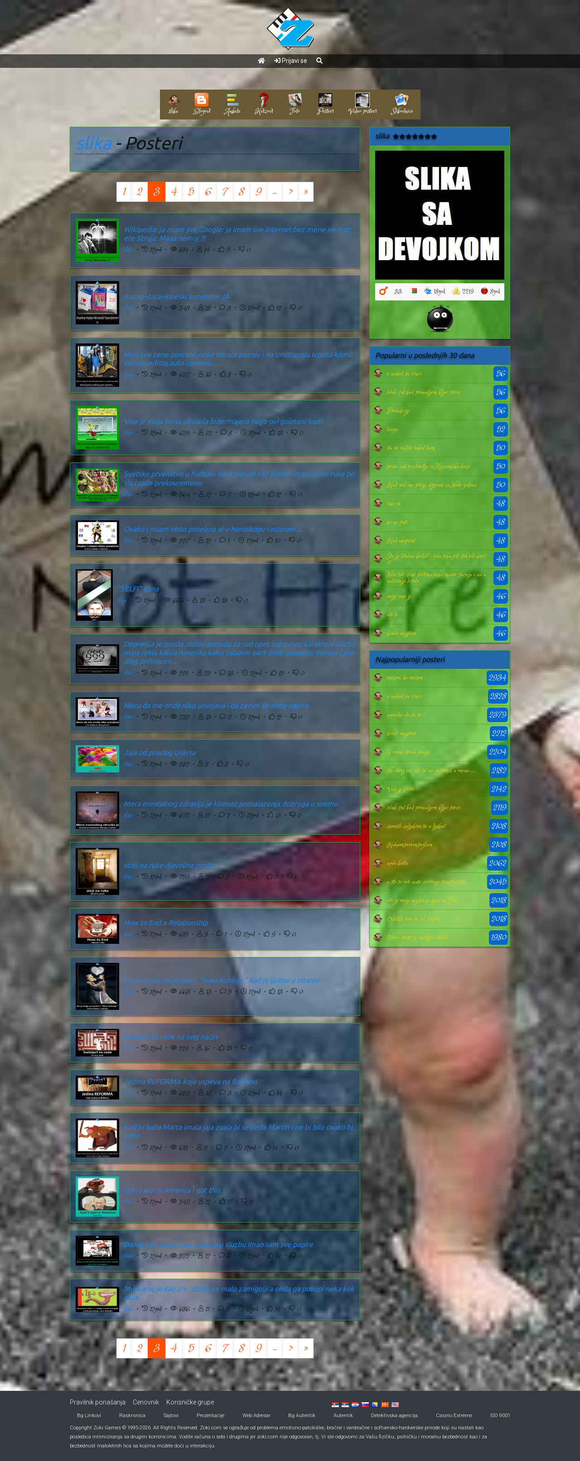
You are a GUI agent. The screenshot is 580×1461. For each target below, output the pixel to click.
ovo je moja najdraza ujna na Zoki (422, 900)
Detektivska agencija (394, 1415)
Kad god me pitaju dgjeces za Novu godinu (431, 485)
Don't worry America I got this (172, 1190)
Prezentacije (210, 1415)
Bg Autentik (301, 1415)
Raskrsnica (132, 1415)
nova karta (397, 863)
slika (93, 142)
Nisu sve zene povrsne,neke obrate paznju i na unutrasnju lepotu (436, 577)
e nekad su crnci (404, 373)
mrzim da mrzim (405, 677)
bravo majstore (401, 633)
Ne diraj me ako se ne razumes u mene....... (431, 770)
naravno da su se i (406, 714)
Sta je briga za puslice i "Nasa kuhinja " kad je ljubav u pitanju (221, 980)
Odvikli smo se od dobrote (414, 918)
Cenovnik (146, 1402)
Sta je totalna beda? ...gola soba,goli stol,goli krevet (436, 559)
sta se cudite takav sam (411, 447)
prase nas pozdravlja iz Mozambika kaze (428, 466)
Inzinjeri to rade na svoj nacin (170, 1037)
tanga (392, 429)
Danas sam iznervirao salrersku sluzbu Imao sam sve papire (218, 1244)
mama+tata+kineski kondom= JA (176, 296)
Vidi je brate (400, 789)
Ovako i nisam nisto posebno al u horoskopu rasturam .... (214, 529)
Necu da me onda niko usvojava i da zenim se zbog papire (216, 705)
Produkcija (398, 410)
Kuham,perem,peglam (409, 844)
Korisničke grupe (190, 1402)
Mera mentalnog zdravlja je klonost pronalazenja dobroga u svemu (231, 804)
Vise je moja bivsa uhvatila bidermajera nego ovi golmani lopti (223, 421)
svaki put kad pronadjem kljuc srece (423, 392)
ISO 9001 (500, 1415)
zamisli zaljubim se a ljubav (416, 826)
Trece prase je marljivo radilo (417, 937)
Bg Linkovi (89, 1415)
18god (434, 291)
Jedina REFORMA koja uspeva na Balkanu (190, 1081)
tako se (394, 503)
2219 (463, 291)
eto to (392, 614)
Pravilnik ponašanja (98, 1402)
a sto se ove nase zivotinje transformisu (426, 881)
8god (490, 291)
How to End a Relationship (166, 922)
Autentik (343, 1415)
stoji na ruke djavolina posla (168, 865)
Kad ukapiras (401, 540)
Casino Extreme (454, 1415)
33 (398, 291)
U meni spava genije (408, 752)
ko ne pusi (397, 522)
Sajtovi (171, 1415)
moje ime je (399, 596)
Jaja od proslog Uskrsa (159, 752)
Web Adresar (256, 1415)
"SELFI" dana (138, 589)
